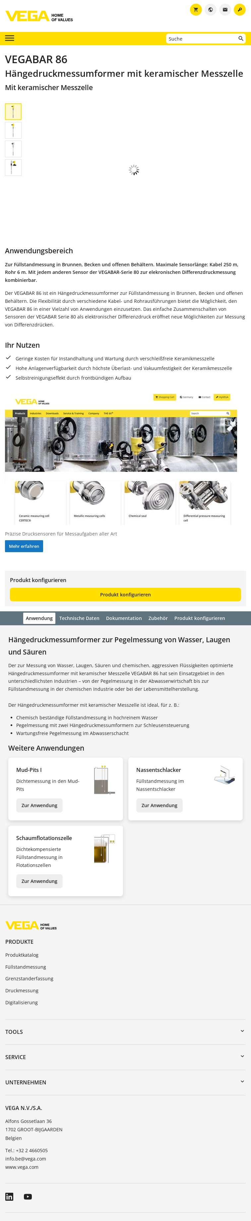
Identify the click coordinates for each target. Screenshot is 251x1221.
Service (15, 1012)
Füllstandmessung (25, 922)
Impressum (103, 1181)
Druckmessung (21, 945)
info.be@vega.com (25, 1114)
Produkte (19, 897)
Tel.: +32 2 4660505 (26, 1105)
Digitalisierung (21, 957)
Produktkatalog (21, 910)
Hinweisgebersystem (216, 1181)
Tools (14, 987)
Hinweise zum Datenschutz (154, 1181)
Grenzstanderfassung (29, 933)
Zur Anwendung (39, 760)
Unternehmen (25, 1037)
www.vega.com (21, 1122)
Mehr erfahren (24, 501)
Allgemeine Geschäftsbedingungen (44, 1181)
